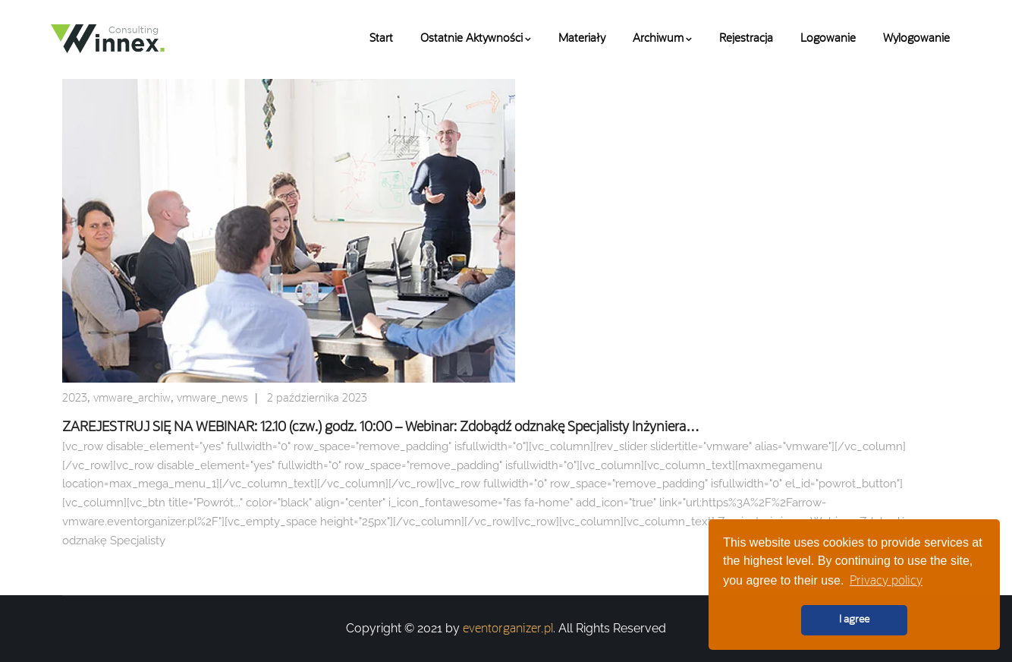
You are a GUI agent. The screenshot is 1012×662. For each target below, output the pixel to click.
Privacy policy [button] (886, 581)
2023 (74, 399)
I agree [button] (854, 620)
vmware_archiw (132, 399)
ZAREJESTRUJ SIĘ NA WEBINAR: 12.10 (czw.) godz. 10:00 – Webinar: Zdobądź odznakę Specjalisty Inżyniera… (380, 427)
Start (381, 39)
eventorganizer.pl (508, 629)
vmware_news (212, 399)
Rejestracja (746, 39)
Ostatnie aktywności (475, 39)
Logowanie (828, 39)
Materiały (581, 39)
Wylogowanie (916, 39)
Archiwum (662, 39)
